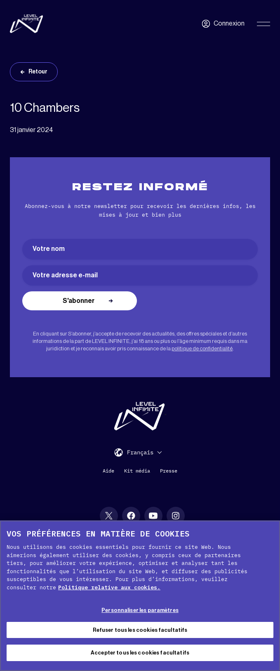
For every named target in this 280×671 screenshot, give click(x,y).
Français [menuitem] (140, 452)
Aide (108, 471)
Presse (168, 471)
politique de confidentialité (202, 348)
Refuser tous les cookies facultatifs (140, 630)
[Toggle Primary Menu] (263, 24)
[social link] (109, 516)
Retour (37, 72)
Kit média (137, 471)
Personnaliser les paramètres (140, 610)
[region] (140, 595)
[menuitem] (144, 452)
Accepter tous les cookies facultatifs (140, 652)
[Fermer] (267, 534)
